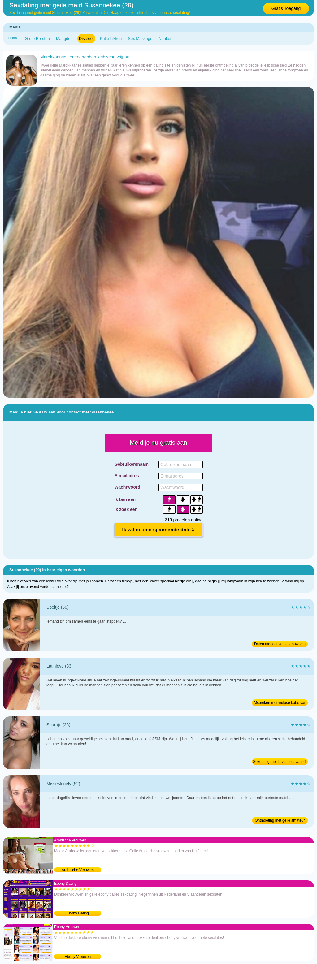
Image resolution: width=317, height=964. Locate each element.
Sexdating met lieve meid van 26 (279, 761)
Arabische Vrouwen (78, 870)
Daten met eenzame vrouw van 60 (280, 644)
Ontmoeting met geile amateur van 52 (280, 821)
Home (13, 38)
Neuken (165, 38)
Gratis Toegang (286, 8)
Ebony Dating (78, 913)
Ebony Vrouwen (78, 956)
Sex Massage (140, 38)
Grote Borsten (37, 38)
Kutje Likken (111, 38)
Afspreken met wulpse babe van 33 (280, 703)
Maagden (64, 38)
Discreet (86, 38)
